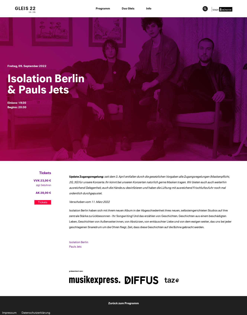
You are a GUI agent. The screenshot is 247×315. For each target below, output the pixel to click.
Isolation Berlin (78, 242)
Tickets (42, 202)
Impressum (9, 312)
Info (148, 8)
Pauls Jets (75, 246)
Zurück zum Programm (123, 303)
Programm (103, 8)
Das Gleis (128, 8)
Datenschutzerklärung (36, 312)
